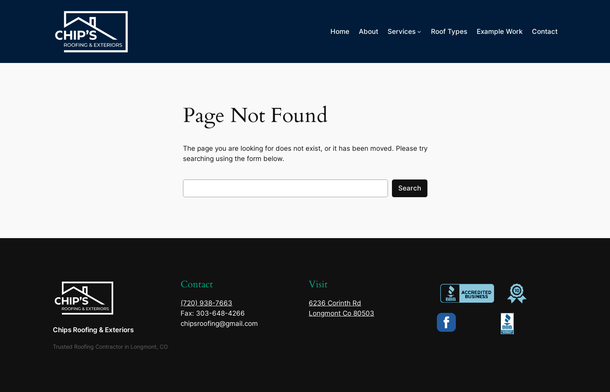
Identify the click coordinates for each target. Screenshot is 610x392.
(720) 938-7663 (206, 303)
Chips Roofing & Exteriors (93, 330)
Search (409, 188)
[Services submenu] (419, 31)
